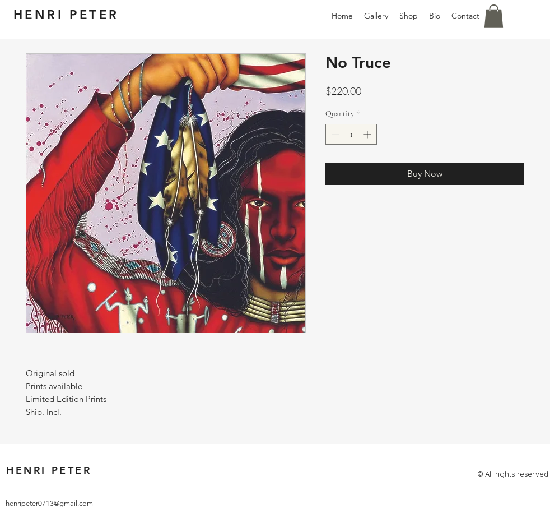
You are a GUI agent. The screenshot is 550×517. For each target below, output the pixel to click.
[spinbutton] (351, 134)
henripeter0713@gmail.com (49, 503)
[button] (494, 16)
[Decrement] (334, 134)
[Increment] (368, 134)
